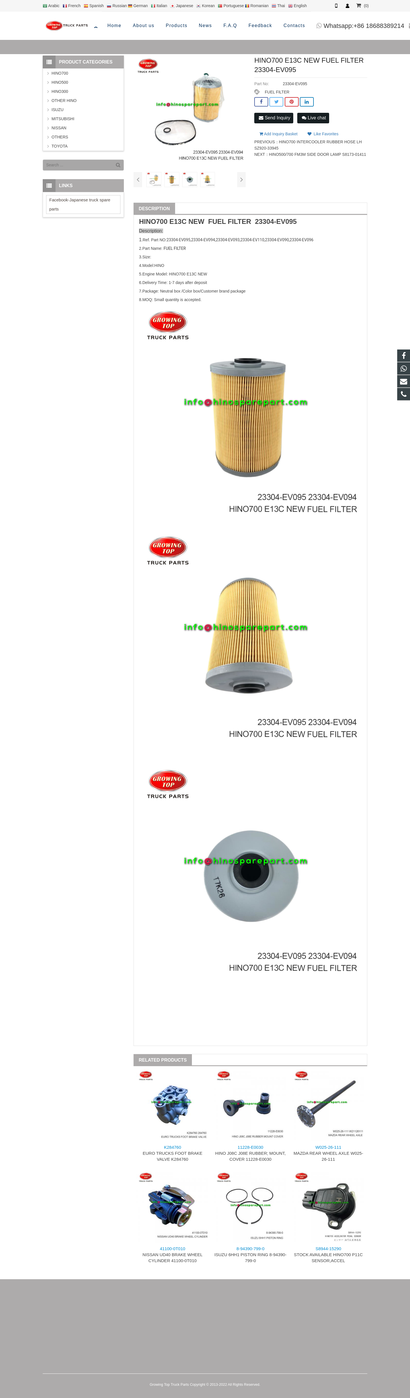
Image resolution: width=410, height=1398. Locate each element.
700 (161, 221)
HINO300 (60, 91)
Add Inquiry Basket (278, 131)
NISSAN (59, 128)
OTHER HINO (64, 100)
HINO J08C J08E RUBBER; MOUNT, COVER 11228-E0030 (250, 1153)
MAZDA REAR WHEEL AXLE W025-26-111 (328, 1153)
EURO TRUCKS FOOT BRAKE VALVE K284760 (172, 1153)
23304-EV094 (203, 240)
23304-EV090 (277, 240)
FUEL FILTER (277, 92)
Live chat (314, 117)
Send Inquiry (274, 117)
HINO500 (60, 82)
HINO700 (60, 73)
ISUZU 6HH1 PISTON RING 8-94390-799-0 (250, 1254)
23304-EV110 (252, 240)
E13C (177, 221)
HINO (147, 221)
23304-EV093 (228, 240)
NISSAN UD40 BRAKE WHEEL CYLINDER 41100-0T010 (173, 1254)
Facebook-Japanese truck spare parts (79, 204)
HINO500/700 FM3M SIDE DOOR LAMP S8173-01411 (317, 151)
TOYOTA (59, 146)
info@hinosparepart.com (333, 25)
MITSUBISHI (63, 118)
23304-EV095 (276, 221)
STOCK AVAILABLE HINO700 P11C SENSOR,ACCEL (328, 1254)
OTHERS (60, 137)
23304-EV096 (301, 240)
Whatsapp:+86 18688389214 (246, 25)
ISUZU (57, 109)
